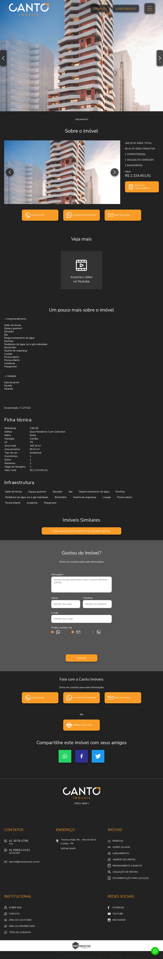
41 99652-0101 (30, 852)
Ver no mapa (68, 848)
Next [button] (160, 58)
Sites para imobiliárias (81, 950)
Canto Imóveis (81, 793)
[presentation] (81, 645)
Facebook (81, 756)
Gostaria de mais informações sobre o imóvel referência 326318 (81, 584)
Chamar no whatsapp (84, 215)
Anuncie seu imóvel (124, 859)
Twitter (98, 756)
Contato (14, 913)
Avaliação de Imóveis (125, 871)
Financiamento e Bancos (127, 865)
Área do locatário (20, 919)
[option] (81, 55)
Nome (54, 598)
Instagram (119, 919)
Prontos (100, 8)
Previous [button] (3, 58)
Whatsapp (65, 756)
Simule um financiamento (142, 187)
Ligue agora (37, 215)
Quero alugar (121, 847)
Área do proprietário (22, 926)
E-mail (54, 612)
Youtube (118, 913)
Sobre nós (15, 907)
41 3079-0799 (30, 843)
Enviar (81, 658)
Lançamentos (126, 8)
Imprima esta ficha (82, 725)
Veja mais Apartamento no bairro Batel (81, 531)
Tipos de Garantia (20, 932)
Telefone (88, 598)
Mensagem (57, 574)
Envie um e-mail (122, 215)
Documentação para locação (131, 878)
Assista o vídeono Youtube (81, 279)
